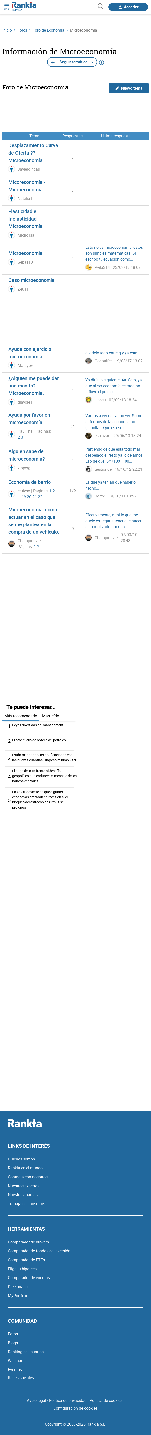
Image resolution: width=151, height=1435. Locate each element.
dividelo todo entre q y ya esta (111, 353)
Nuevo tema (129, 88)
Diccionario (18, 1286)
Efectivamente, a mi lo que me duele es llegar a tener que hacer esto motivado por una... (113, 520)
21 (34, 496)
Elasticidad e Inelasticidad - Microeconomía (25, 218)
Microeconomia (25, 253)
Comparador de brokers (28, 1242)
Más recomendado (20, 715)
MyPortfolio (18, 1295)
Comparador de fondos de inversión (39, 1251)
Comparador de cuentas (29, 1277)
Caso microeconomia (31, 280)
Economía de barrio (29, 482)
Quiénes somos (21, 1159)
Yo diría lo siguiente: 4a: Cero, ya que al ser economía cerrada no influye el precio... (113, 385)
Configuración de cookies (75, 1408)
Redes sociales (21, 1377)
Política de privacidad (68, 1400)
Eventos (15, 1369)
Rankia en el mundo (25, 1168)
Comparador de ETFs (26, 1260)
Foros (13, 1334)
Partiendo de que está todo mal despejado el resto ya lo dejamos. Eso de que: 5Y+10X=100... (114, 455)
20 (29, 496)
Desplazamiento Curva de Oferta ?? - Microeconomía (33, 153)
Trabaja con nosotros (26, 1203)
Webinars (16, 1360)
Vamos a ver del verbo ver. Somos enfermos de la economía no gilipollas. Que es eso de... (114, 421)
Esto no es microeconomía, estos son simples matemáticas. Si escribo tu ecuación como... (114, 253)
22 (40, 496)
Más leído (50, 715)
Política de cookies (106, 1400)
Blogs (13, 1343)
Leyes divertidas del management (37, 725)
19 (24, 496)
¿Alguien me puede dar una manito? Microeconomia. (33, 385)
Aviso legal (36, 1400)
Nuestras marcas (23, 1194)
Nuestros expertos (23, 1185)
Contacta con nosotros (28, 1177)
